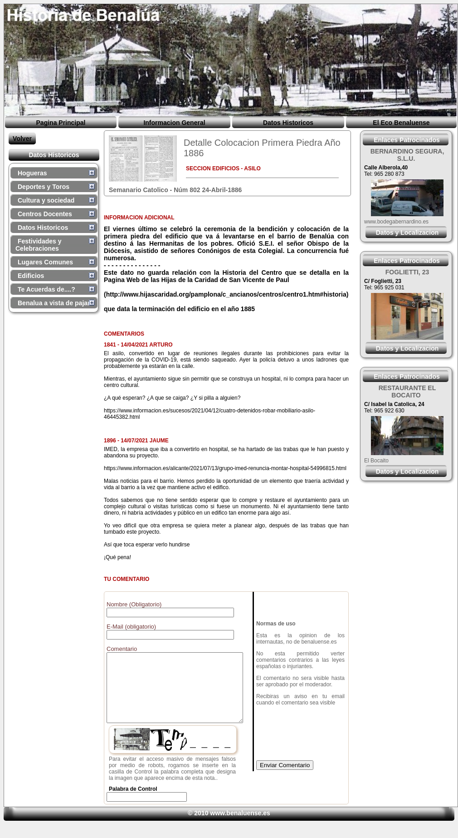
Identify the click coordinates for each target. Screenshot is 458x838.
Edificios (31, 275)
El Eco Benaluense (401, 122)
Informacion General (174, 122)
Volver (22, 138)
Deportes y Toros (43, 186)
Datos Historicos (288, 122)
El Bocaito (376, 460)
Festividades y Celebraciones (38, 245)
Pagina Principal (61, 122)
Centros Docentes (45, 214)
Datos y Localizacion (407, 232)
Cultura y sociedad (46, 200)
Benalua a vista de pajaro (56, 303)
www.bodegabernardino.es (396, 221)
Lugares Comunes (45, 262)
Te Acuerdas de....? (46, 289)
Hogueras (32, 173)
